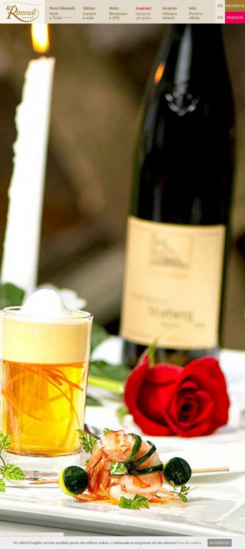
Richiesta (235, 6)
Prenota (235, 18)
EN (220, 17)
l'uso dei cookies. (189, 543)
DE (220, 6)
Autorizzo (219, 543)
